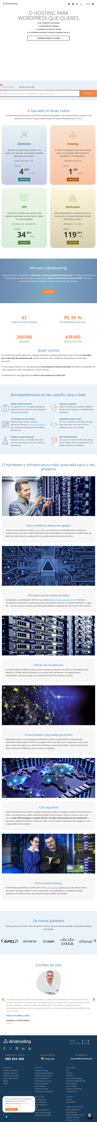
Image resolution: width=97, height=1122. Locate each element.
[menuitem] (69, 4)
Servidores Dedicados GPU (76, 1081)
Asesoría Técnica (41, 1105)
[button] (73, 4)
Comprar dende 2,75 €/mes (48, 38)
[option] (48, 999)
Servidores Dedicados (61, 600)
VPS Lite (69, 1073)
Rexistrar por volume (11, 1076)
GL (81, 4)
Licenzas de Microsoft (43, 1115)
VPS (74, 600)
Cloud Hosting (71, 1083)
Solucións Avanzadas (74, 1089)
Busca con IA (27, 87)
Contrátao (24, 179)
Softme (9, 1023)
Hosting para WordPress (44, 1073)
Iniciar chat (47, 1058)
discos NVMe (40, 530)
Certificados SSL (41, 1099)
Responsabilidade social (75, 1115)
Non (85, 1043)
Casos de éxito (71, 1112)
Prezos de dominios (10, 1078)
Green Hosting (52, 887)
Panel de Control (36, 424)
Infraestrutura (71, 1091)
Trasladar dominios (10, 1073)
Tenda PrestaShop (41, 1083)
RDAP (5, 1083)
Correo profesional (42, 1078)
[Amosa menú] (93, 4)
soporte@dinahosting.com (81, 1058)
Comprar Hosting (41, 1070)
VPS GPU (69, 1076)
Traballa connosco (73, 1117)
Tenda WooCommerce (43, 1081)
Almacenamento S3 (42, 1110)
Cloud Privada (71, 1086)
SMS (36, 1107)
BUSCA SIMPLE (8, 87)
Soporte (69, 1099)
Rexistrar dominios (10, 1070)
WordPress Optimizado (43, 1076)
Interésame (48, 292)
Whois (5, 1081)
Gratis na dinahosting (43, 1112)
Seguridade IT (71, 1102)
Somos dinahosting (73, 1109)
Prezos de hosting (41, 1089)
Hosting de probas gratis (44, 1091)
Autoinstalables (40, 1086)
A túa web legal (40, 1102)
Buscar (88, 93)
